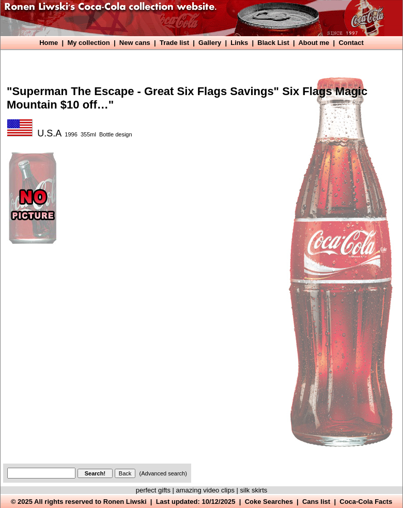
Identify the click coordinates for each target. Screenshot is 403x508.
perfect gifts (153, 490)
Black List (273, 43)
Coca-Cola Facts (365, 501)
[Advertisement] (101, 355)
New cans (134, 43)
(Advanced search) (163, 473)
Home (48, 43)
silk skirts (254, 490)
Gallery (209, 43)
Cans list (316, 501)
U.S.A (49, 133)
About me (313, 43)
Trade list (174, 43)
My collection (88, 43)
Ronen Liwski (125, 501)
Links (239, 43)
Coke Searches (269, 501)
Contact (350, 43)
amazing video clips (205, 490)
